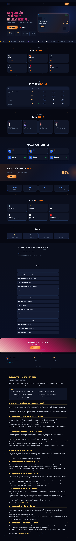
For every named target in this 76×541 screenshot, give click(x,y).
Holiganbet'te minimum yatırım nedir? (24, 324)
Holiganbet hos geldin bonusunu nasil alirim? (26, 320)
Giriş (43, 347)
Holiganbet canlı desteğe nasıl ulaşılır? (25, 282)
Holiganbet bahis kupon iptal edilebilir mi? (25, 297)
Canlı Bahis (39, 3)
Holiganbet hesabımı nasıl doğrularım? (24, 270)
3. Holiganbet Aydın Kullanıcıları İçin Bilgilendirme (22, 394)
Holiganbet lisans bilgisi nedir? (23, 313)
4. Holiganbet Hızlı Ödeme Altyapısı (19, 396)
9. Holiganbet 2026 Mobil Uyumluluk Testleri (48, 396)
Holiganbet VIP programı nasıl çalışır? (24, 316)
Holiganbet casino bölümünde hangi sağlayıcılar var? (27, 278)
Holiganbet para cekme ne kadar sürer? (25, 301)
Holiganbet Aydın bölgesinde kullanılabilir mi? (26, 293)
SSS (56, 3)
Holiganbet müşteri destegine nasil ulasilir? (25, 274)
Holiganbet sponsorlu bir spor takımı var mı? (25, 309)
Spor (34, 3)
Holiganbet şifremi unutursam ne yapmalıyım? (26, 328)
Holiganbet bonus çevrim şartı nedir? (24, 332)
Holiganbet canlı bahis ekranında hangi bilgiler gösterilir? (28, 286)
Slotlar (47, 3)
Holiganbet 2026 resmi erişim (23, 502)
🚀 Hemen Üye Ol (12, 27)
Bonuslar (52, 3)
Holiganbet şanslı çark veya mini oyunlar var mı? (26, 290)
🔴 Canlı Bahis (23, 27)
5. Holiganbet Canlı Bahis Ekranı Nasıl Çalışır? (21, 397)
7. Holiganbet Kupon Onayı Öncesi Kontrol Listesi (49, 392)
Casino (43, 3)
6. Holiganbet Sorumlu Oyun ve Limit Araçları (48, 391)
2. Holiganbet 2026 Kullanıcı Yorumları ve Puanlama (22, 392)
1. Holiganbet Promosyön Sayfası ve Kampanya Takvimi (23, 391)
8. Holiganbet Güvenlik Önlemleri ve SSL (47, 394)
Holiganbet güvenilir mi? (22, 305)
